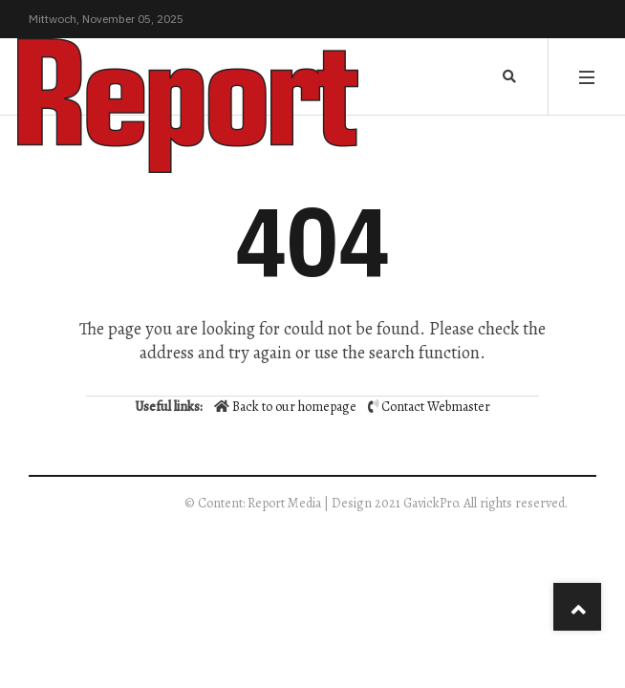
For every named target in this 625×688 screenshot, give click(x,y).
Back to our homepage (286, 407)
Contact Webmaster (435, 407)
